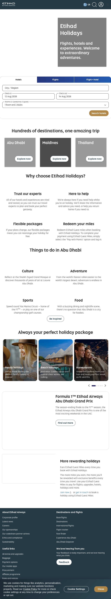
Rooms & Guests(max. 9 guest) (17, 102)
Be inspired (55, 318)
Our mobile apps (9, 566)
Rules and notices (10, 578)
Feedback (64, 562)
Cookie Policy (30, 589)
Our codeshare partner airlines (16, 533)
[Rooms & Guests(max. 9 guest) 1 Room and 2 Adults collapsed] (55, 105)
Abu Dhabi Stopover (65, 541)
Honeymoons (84, 367)
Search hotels (98, 113)
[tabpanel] (55, 100)
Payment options (9, 562)
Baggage (6, 558)
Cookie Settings (76, 589)
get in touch (82, 492)
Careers (5, 525)
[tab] (18, 80)
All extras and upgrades (12, 554)
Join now (64, 492)
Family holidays (14, 367)
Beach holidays (50, 367)
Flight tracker (62, 529)
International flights (65, 525)
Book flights (61, 517)
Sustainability (8, 541)
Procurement (8, 570)
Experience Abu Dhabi (66, 537)
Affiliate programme (11, 574)
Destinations (61, 521)
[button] (86, 4)
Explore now (24, 158)
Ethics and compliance (12, 537)
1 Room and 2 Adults (13, 104)
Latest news (7, 521)
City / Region (16, 87)
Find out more (65, 422)
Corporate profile (10, 517)
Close (101, 589)
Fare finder (61, 533)
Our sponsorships (10, 529)
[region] (55, 589)
